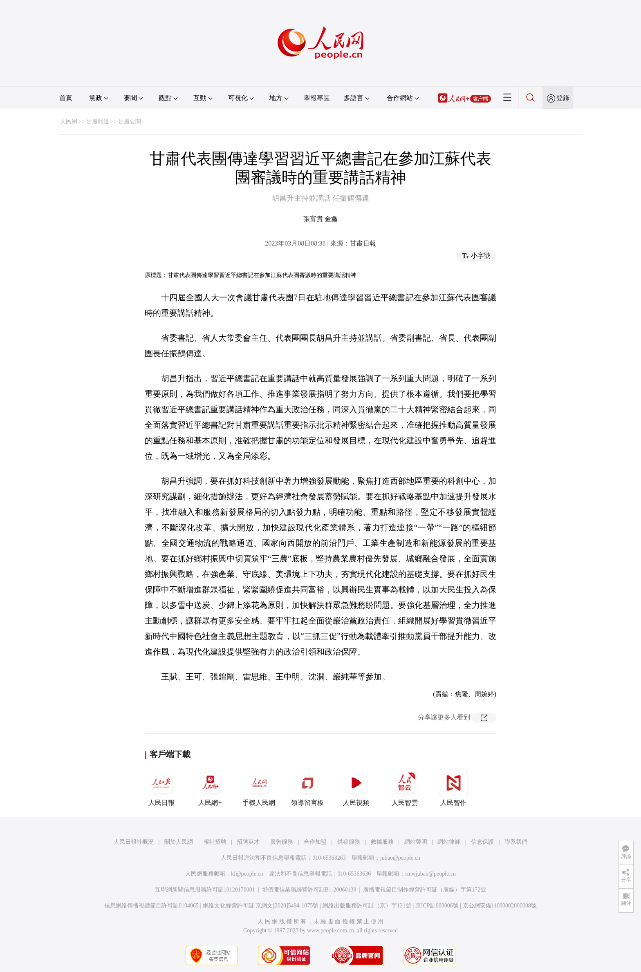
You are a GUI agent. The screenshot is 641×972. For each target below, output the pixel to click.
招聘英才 (248, 842)
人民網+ (210, 787)
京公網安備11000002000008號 (500, 906)
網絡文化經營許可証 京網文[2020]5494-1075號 (261, 906)
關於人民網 (178, 842)
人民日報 (161, 787)
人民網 (68, 121)
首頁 (65, 97)
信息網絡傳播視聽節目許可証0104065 (151, 906)
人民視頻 (356, 787)
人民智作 (453, 787)
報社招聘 (215, 842)
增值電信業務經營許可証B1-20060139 (309, 890)
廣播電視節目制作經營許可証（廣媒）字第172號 (424, 890)
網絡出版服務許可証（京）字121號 (367, 906)
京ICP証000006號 (437, 906)
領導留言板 (307, 787)
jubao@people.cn (400, 858)
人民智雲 (404, 787)
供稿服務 (348, 842)
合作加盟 (315, 842)
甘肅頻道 (97, 121)
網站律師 (448, 842)
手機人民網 (258, 787)
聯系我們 (515, 842)
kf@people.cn (247, 874)
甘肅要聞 (129, 121)
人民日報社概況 (134, 842)
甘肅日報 (363, 243)
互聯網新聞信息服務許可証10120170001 (205, 890)
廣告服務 (281, 842)
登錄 (562, 97)
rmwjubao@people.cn (430, 874)
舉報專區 (317, 97)
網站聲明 (415, 842)
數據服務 (382, 842)
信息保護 (482, 842)
